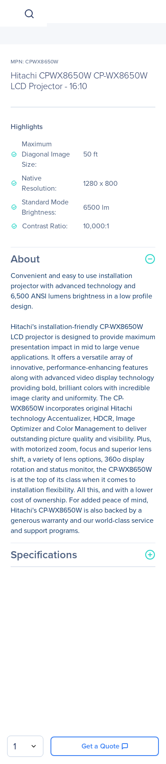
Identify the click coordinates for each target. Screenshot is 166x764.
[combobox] (25, 746)
